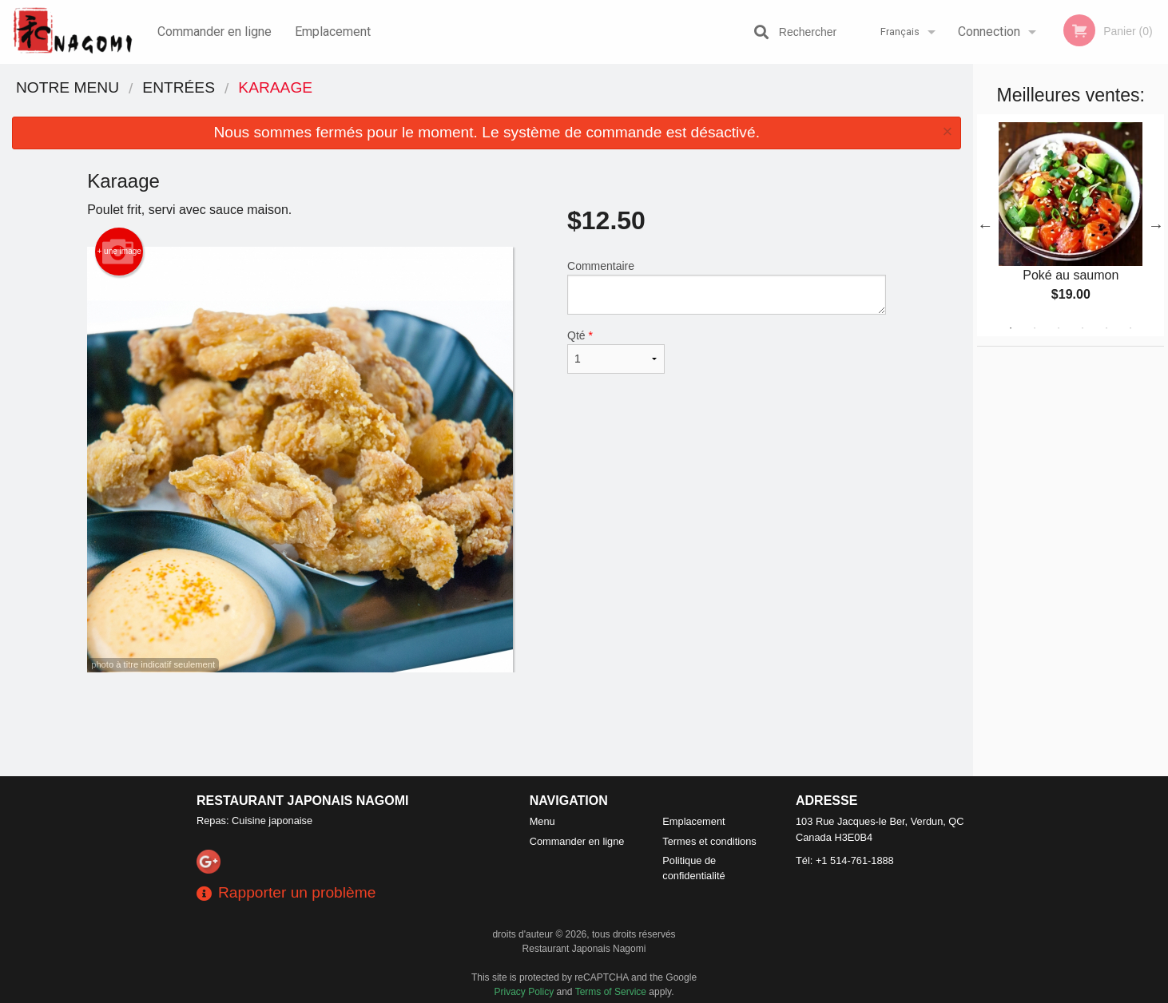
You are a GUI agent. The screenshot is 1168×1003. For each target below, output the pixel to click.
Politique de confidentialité (693, 868)
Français (900, 32)
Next (1156, 225)
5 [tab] (1106, 328)
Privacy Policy (524, 991)
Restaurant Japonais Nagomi (303, 800)
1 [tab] (1011, 328)
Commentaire (726, 287)
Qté (616, 351)
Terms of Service (610, 991)
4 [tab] (1083, 328)
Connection (989, 31)
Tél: (845, 860)
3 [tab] (1059, 328)
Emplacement (333, 31)
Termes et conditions (709, 841)
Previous (985, 225)
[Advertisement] (486, 724)
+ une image (119, 252)
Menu (542, 821)
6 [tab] (1130, 328)
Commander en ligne (214, 31)
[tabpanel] (1070, 225)
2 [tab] (1035, 328)
